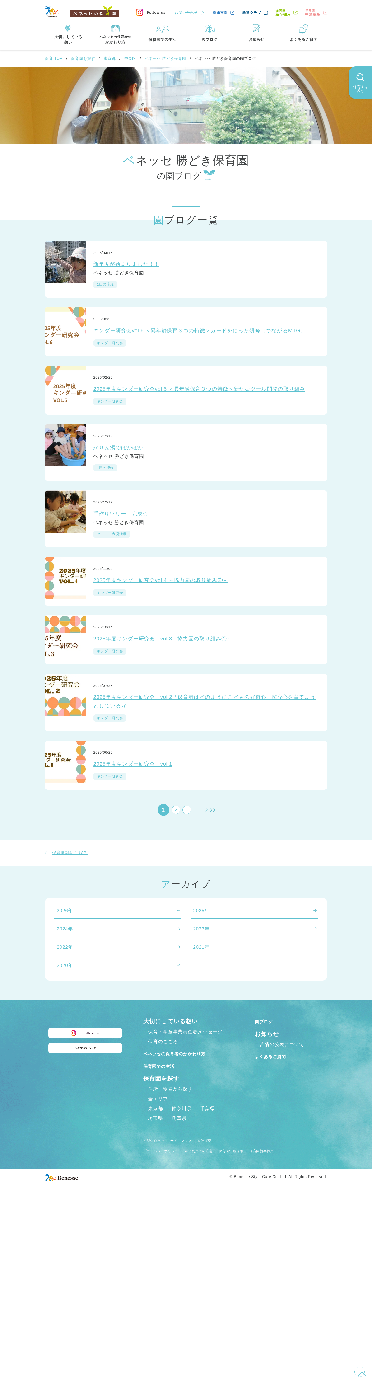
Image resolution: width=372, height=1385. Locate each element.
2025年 (201, 1078)
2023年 (201, 1096)
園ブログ (267, 1189)
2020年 (65, 1133)
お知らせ (267, 1201)
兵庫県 (179, 1296)
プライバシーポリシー (165, 1328)
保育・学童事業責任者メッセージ (185, 1199)
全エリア (158, 1277)
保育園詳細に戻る (70, 1021)
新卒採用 (283, 12)
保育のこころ (163, 1209)
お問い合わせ (186, 13)
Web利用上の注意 (212, 1328)
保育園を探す (83, 58)
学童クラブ (251, 13)
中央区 (130, 58)
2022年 (65, 1114)
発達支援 (220, 13)
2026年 (65, 1078)
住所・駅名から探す (170, 1267)
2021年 (201, 1114)
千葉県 (207, 1286)
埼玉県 (155, 1296)
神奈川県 (181, 1286)
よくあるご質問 (276, 1224)
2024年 (65, 1096)
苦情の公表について (282, 1212)
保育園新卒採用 (290, 1328)
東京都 (110, 58)
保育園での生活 (164, 1244)
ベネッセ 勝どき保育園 (165, 58)
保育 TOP (53, 58)
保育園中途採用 (252, 1328)
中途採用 (313, 12)
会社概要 (218, 1318)
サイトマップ (189, 1318)
